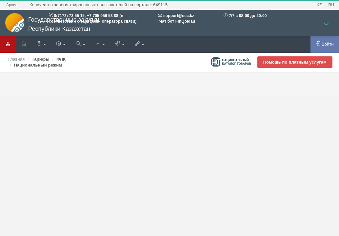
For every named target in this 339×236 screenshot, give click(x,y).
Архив (11, 5)
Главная (16, 59)
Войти (325, 44)
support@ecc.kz (178, 15)
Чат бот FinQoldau (176, 21)
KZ (319, 5)
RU (331, 5)
